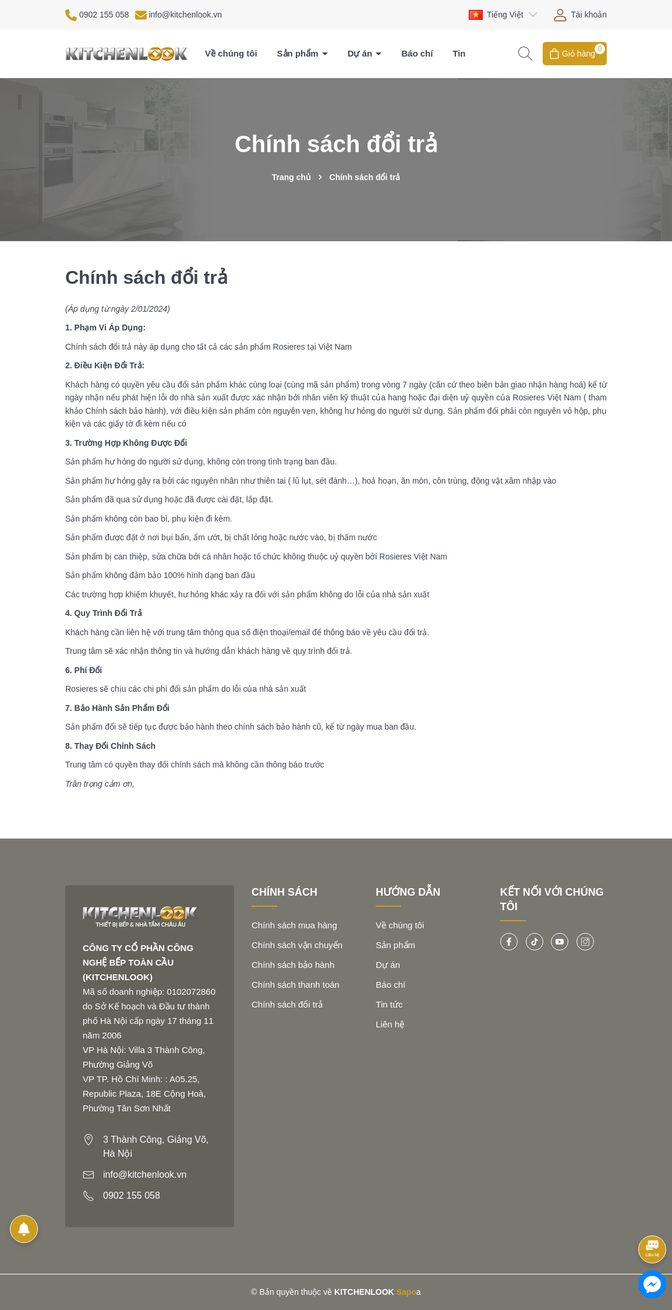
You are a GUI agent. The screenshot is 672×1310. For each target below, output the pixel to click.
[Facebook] (509, 941)
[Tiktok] (534, 941)
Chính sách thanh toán (295, 984)
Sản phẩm (299, 53)
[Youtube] (559, 941)
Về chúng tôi (231, 53)
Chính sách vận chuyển (297, 945)
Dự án (361, 53)
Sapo (406, 1292)
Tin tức (389, 1004)
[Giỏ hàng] (575, 53)
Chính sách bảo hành (293, 965)
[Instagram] (585, 941)
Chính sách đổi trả (287, 1004)
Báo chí (417, 53)
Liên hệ (390, 1024)
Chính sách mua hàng (294, 925)
